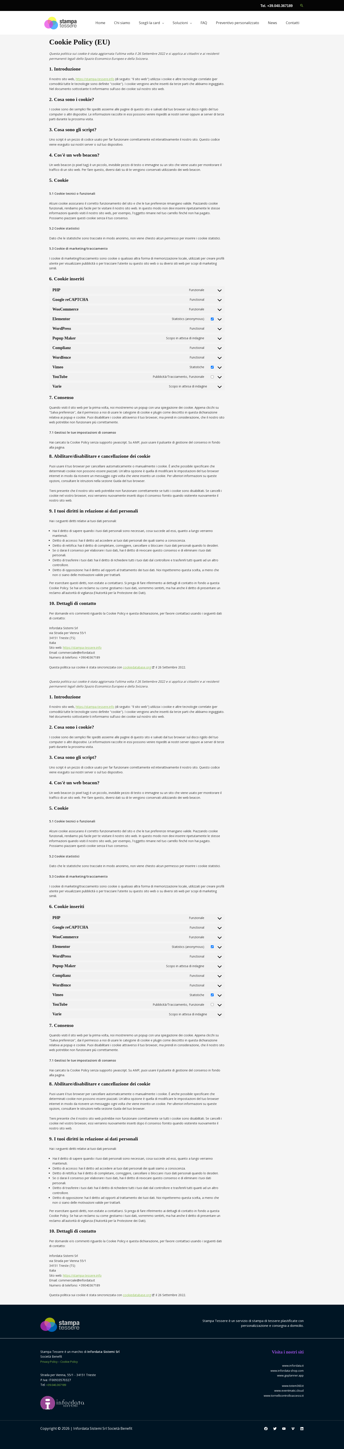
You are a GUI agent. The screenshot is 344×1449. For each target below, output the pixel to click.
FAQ (204, 22)
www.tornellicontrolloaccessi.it (282, 1395)
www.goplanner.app (290, 1375)
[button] (302, 5)
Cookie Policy (72, 1361)
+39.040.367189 (57, 1385)
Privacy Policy (50, 1361)
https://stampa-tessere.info (95, 79)
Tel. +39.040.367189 (276, 6)
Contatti (292, 22)
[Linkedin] (302, 1428)
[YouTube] (284, 1428)
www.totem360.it (291, 1386)
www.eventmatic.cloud (288, 1390)
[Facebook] (266, 1428)
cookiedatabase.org (137, 667)
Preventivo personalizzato (237, 22)
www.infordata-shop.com (286, 1370)
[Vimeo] (293, 1428)
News (272, 22)
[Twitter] (275, 1428)
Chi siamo (122, 22)
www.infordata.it (292, 1365)
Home (100, 22)
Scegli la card (149, 22)
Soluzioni (180, 22)
